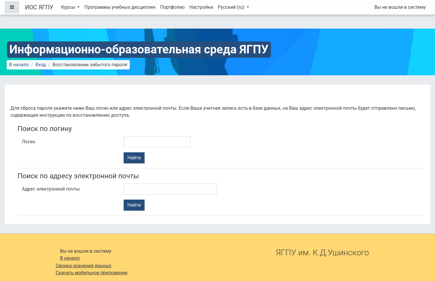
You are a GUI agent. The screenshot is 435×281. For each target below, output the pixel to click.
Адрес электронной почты (51, 189)
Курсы (68, 7)
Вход (40, 64)
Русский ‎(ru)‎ (231, 7)
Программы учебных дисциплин (119, 7)
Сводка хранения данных (83, 265)
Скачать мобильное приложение (91, 272)
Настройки (201, 7)
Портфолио (172, 7)
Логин (28, 141)
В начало (19, 64)
